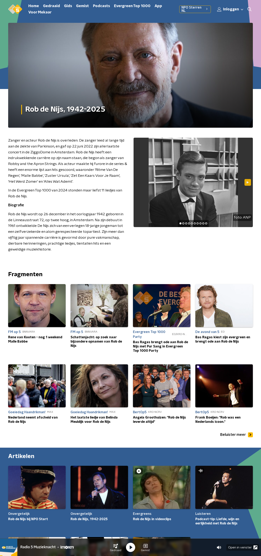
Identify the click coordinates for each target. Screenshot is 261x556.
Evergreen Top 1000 (132, 6)
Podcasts (101, 6)
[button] (115, 547)
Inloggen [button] (230, 9)
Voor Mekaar (40, 12)
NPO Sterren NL (195, 9)
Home (33, 6)
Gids (68, 6)
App (158, 6)
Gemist (82, 6)
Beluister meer (236, 434)
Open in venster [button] (242, 547)
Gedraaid (51, 6)
